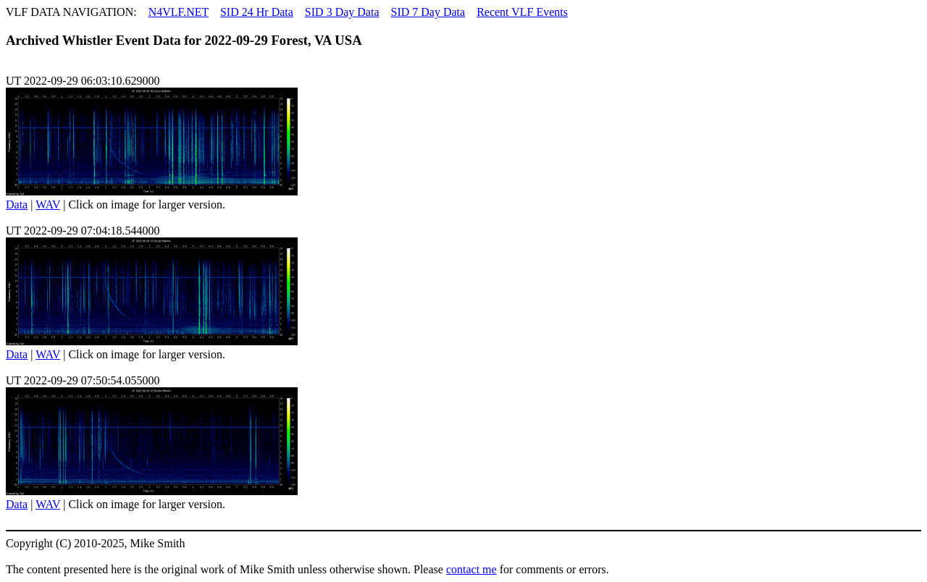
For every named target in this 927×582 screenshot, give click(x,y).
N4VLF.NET (178, 12)
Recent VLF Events (522, 12)
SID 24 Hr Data (256, 12)
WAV (47, 204)
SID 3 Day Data (342, 12)
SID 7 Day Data (427, 12)
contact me (471, 569)
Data (17, 204)
